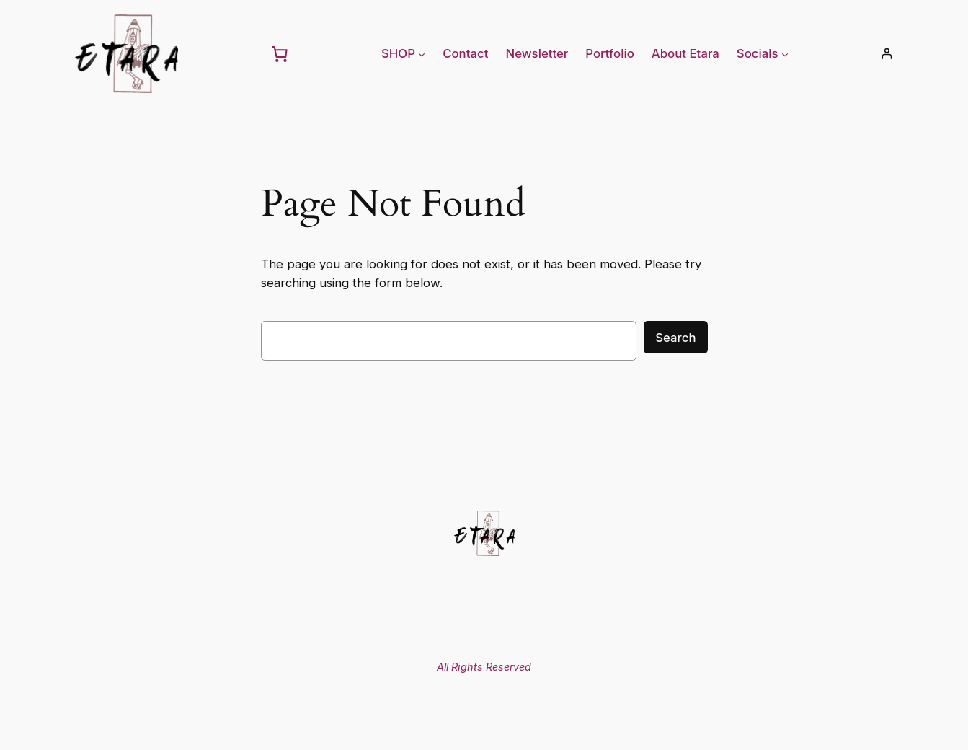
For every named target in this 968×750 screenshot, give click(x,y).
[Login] (887, 54)
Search (675, 337)
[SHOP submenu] (421, 53)
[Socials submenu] (785, 53)
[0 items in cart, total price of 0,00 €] (280, 53)
